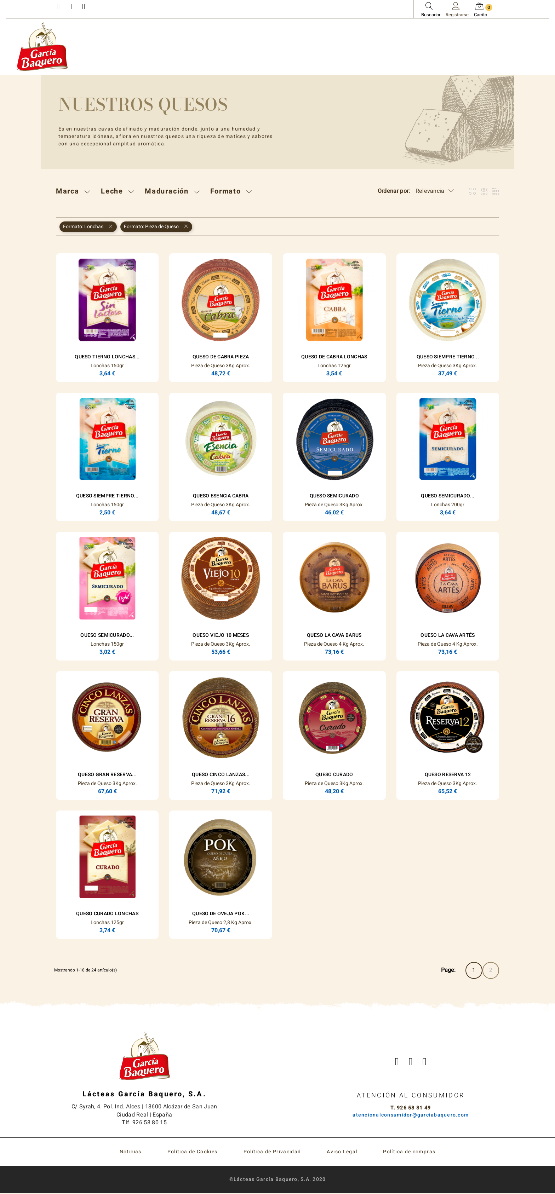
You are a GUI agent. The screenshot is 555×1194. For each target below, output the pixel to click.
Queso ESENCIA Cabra (220, 496)
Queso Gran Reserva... (107, 774)
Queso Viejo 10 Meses (221, 635)
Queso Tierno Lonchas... (107, 356)
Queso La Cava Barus (334, 635)
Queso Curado (334, 774)
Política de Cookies (192, 1152)
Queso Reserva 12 (448, 774)
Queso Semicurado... (447, 496)
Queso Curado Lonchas (107, 913)
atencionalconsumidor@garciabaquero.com (411, 1115)
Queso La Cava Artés (447, 635)
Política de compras (409, 1152)
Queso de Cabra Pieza (221, 356)
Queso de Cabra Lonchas (334, 356)
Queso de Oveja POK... (220, 913)
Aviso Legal (342, 1152)
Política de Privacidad (272, 1152)
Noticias (131, 1152)
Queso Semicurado (334, 496)
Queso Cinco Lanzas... (221, 774)
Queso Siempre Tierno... (448, 356)
